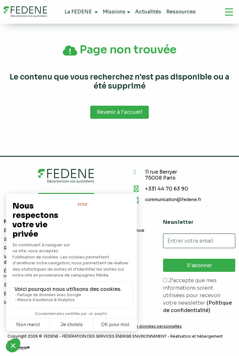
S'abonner (199, 265)
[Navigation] (229, 12)
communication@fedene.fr (173, 199)
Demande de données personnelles (148, 326)
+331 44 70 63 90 (166, 188)
